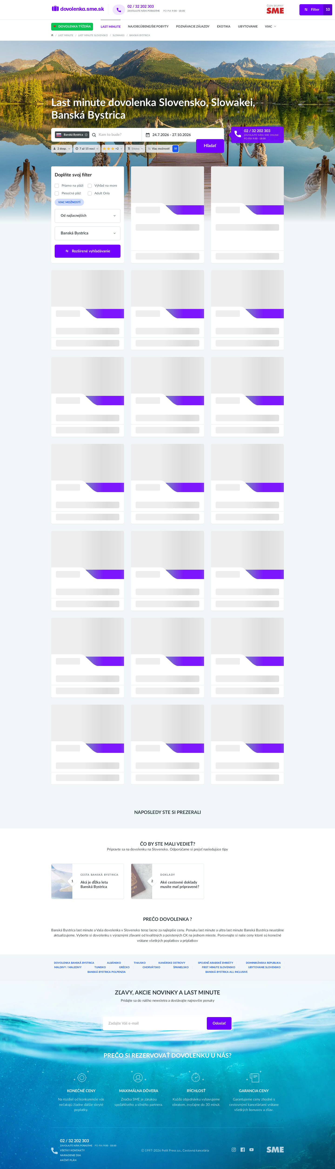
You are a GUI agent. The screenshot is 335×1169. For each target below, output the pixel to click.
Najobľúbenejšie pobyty (148, 26)
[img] (275, 11)
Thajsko (120, 964)
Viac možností (67, 202)
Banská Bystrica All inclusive (263, 968)
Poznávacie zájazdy (192, 26)
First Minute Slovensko (136, 968)
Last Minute (111, 26)
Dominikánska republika (218, 964)
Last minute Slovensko (93, 35)
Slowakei (118, 35)
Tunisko (278, 964)
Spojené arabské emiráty (179, 964)
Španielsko (105, 968)
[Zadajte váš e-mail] (155, 1019)
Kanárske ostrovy (144, 964)
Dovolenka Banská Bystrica (69, 964)
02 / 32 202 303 (147, 6)
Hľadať (209, 135)
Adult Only (102, 193)
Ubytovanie (248, 26)
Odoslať (219, 1019)
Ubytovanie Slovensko (176, 968)
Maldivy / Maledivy (253, 964)
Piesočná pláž (71, 193)
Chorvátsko (80, 968)
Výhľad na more (105, 185)
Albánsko (101, 964)
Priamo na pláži (72, 185)
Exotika (223, 26)
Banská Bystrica (139, 35)
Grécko (57, 968)
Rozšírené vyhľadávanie (88, 250)
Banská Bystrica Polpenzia (218, 968)
